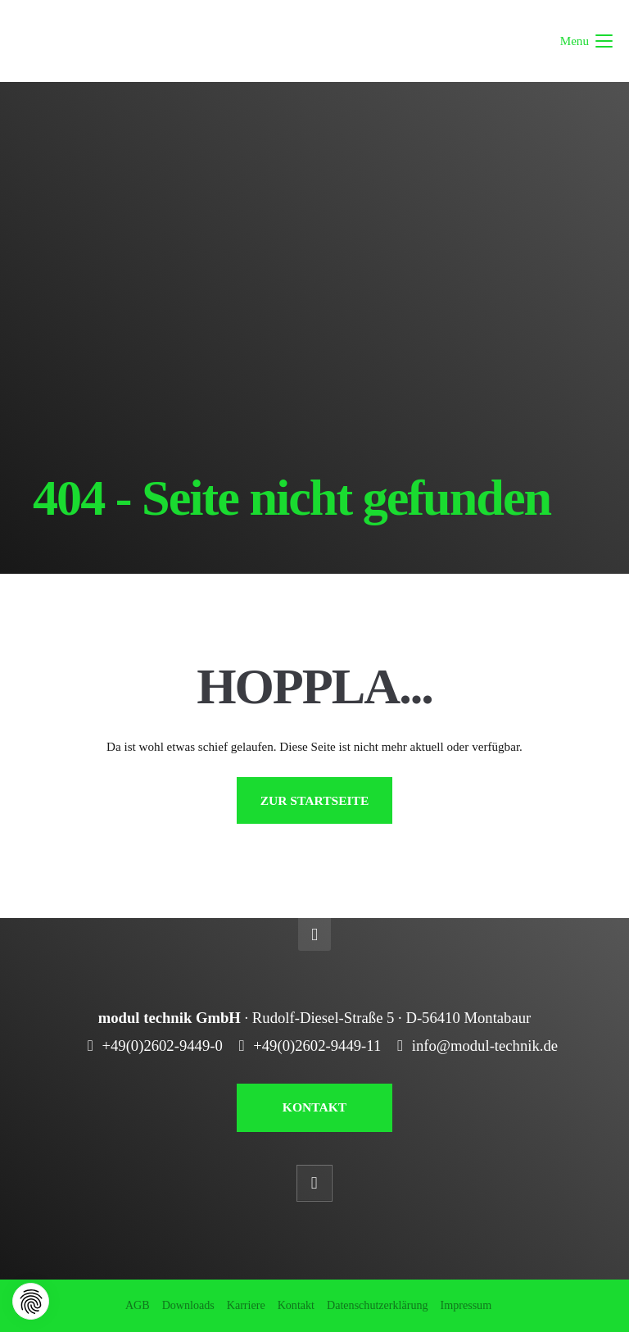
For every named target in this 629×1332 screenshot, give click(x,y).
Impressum (466, 1305)
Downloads (188, 1305)
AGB (137, 1305)
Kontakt (296, 1305)
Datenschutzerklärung (377, 1305)
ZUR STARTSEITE (314, 800)
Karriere (246, 1305)
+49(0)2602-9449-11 (317, 1045)
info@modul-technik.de (485, 1045)
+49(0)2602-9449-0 (162, 1045)
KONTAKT (314, 1107)
